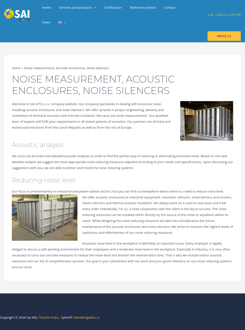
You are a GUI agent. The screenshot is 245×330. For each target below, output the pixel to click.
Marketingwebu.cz (88, 317)
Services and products (74, 7)
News (178, 7)
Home (45, 7)
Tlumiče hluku (49, 317)
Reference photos (137, 7)
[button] (224, 36)
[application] (91, 7)
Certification (108, 7)
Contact (162, 7)
